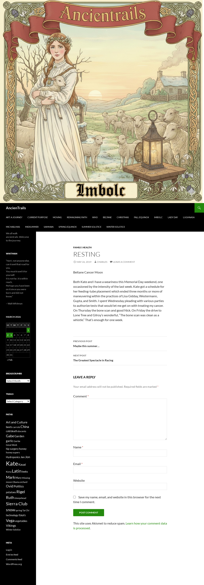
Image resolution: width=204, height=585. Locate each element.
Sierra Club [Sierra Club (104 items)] (16, 503)
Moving (57, 217)
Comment (81, 396)
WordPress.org (14, 564)
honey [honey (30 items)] (23, 448)
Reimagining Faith (77, 217)
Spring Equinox (68, 226)
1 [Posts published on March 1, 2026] (28, 330)
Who (95, 217)
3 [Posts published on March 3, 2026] (11, 335)
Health (87, 247)
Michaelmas (13, 226)
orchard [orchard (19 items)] (23, 482)
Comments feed (14, 559)
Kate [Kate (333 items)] (12, 463)
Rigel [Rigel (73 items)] (20, 491)
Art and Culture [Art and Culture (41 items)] (16, 422)
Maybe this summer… (120, 343)
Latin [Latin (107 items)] (16, 471)
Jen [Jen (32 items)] (23, 457)
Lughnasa (189, 217)
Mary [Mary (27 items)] (18, 477)
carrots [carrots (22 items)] (16, 427)
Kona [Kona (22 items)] (8, 471)
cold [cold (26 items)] (8, 431)
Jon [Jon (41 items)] (27, 457)
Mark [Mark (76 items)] (10, 477)
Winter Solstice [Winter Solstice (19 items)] (13, 529)
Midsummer (32, 226)
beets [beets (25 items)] (9, 427)
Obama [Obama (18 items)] (16, 482)
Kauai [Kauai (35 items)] (22, 464)
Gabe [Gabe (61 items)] (10, 436)
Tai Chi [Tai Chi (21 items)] (25, 510)
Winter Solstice (115, 226)
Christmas (123, 217)
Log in (9, 549)
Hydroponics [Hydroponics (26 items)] (13, 457)
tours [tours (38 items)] (22, 515)
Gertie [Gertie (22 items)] (17, 441)
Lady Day (173, 217)
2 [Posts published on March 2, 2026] (8, 335)
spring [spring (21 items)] (18, 510)
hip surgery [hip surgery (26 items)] (12, 448)
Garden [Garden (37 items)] (19, 436)
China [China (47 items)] (25, 427)
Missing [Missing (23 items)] (26, 477)
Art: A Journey (14, 217)
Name (78, 447)
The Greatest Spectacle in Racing (120, 357)
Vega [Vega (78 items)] (10, 520)
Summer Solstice (91, 226)
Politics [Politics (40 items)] (19, 486)
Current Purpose (38, 217)
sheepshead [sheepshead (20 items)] (20, 498)
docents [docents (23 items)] (22, 431)
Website (79, 480)
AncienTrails (16, 208)
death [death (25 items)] (14, 431)
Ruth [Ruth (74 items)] (10, 497)
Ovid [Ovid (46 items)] (9, 486)
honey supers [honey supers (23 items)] (13, 452)
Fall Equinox (141, 217)
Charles (102, 261)
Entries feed (12, 554)
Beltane (107, 217)
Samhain (48, 226)
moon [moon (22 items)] (9, 481)
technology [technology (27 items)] (12, 515)
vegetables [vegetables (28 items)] (21, 521)
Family (77, 247)
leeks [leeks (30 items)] (25, 471)
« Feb (9, 359)
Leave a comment (124, 261)
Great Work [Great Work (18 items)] (11, 445)
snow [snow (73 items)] (10, 509)
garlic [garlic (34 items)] (9, 441)
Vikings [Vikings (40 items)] (11, 525)
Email (78, 464)
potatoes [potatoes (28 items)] (11, 492)
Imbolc (158, 217)
